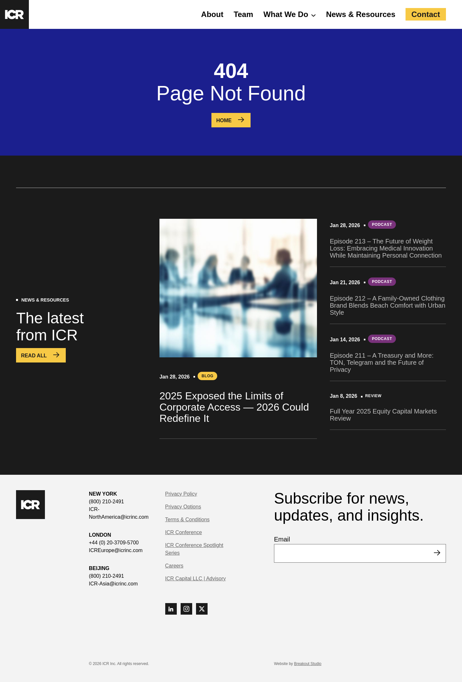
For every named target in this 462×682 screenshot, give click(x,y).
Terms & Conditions (187, 519)
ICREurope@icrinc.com (115, 550)
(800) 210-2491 (106, 501)
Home (224, 120)
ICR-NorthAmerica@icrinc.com (119, 513)
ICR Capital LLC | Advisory (195, 578)
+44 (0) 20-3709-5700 (114, 542)
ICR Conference (183, 532)
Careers (174, 565)
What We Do (285, 14)
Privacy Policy (181, 494)
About (212, 14)
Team (243, 14)
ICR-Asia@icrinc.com (113, 583)
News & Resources (360, 14)
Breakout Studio (307, 663)
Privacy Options (183, 506)
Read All (34, 355)
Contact (425, 14)
